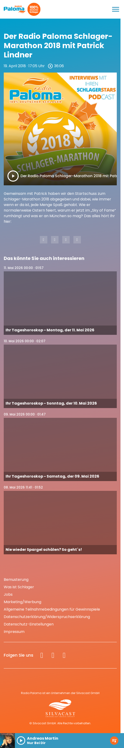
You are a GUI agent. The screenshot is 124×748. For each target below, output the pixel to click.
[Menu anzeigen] (115, 9)
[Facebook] (41, 655)
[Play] (13, 176)
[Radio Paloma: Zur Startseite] (15, 9)
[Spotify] (64, 655)
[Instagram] (53, 655)
